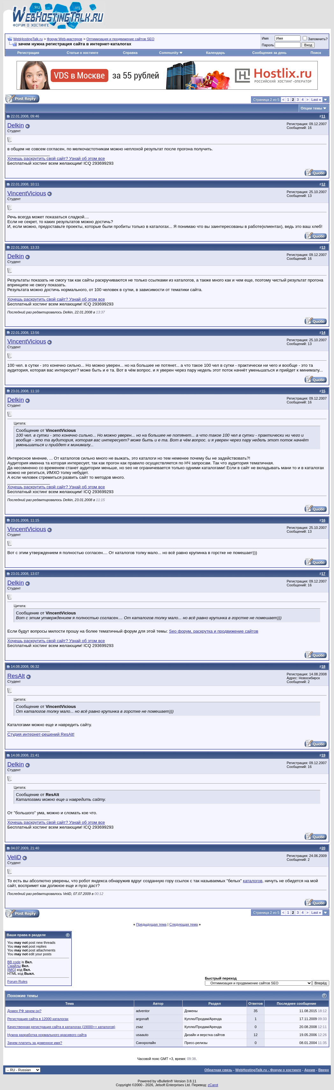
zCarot (213, 1085)
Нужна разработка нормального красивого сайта (47, 1035)
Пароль (268, 45)
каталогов (252, 880)
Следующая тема (183, 924)
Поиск (316, 53)
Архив (309, 1070)
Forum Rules (17, 981)
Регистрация (28, 53)
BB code (14, 962)
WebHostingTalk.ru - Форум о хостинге (268, 1070)
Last (316, 99)
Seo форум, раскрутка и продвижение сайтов (213, 631)
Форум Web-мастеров (64, 39)
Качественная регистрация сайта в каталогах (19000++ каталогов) (61, 1027)
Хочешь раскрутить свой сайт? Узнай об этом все (56, 158)
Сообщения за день (269, 53)
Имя (265, 38)
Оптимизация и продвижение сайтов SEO (120, 39)
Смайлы (14, 966)
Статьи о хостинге (82, 53)
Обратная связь (218, 1070)
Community (171, 53)
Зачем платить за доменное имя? (34, 1043)
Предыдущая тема (151, 924)
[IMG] (11, 970)
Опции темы (311, 108)
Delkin (15, 125)
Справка (130, 53)
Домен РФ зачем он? (24, 1011)
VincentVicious (26, 193)
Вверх (323, 1070)
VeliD (14, 857)
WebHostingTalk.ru (28, 39)
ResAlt (16, 676)
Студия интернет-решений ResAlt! (41, 734)
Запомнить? (315, 39)
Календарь (215, 53)
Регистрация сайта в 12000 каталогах (38, 1019)
